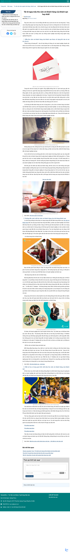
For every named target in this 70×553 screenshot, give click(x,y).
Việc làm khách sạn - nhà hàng (37, 364)
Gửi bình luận (29, 476)
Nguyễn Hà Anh (27, 16)
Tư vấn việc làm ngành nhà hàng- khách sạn (25, 6)
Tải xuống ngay (29, 425)
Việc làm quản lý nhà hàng (36, 215)
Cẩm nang (9, 6)
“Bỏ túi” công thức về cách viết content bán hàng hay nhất (37, 455)
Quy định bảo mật (53, 497)
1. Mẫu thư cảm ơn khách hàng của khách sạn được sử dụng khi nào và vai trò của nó (11, 16)
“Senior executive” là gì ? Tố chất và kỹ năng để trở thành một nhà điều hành (41, 451)
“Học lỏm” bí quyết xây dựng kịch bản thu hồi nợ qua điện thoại (38, 453)
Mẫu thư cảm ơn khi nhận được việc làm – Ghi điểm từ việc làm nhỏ (46, 441)
